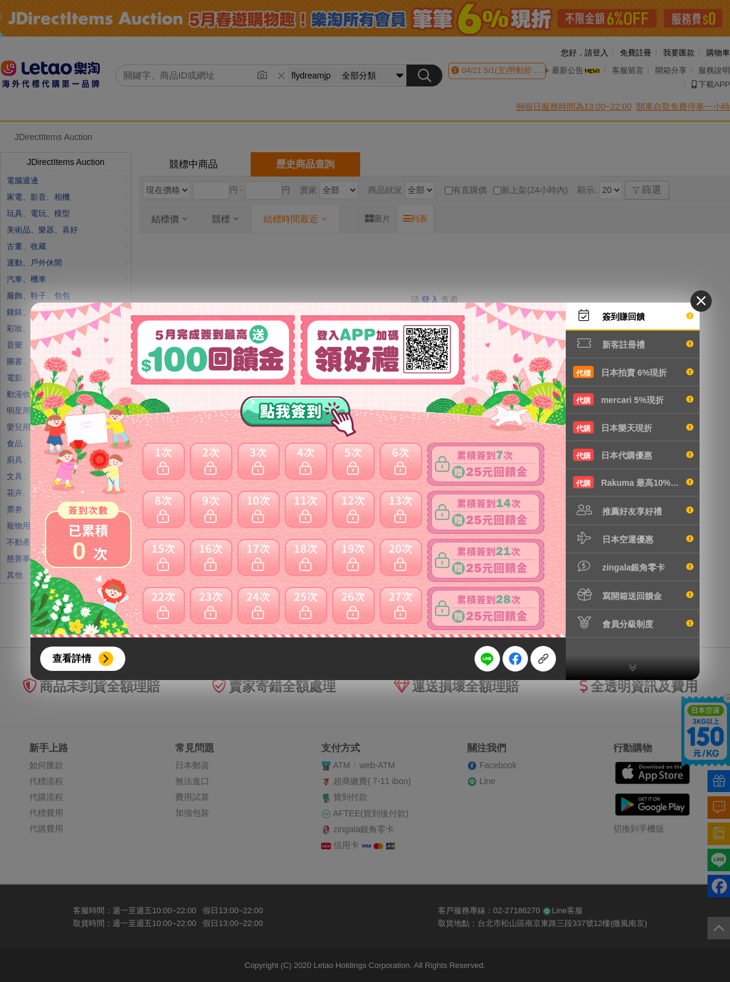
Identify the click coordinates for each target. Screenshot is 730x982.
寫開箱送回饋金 (633, 595)
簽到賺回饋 (633, 315)
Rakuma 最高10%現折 (633, 482)
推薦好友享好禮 (633, 510)
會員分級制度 (633, 623)
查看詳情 (71, 658)
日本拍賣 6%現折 (633, 372)
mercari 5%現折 (633, 399)
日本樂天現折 (633, 427)
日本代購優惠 (633, 455)
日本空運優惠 (633, 538)
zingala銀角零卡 (633, 566)
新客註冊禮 (633, 343)
